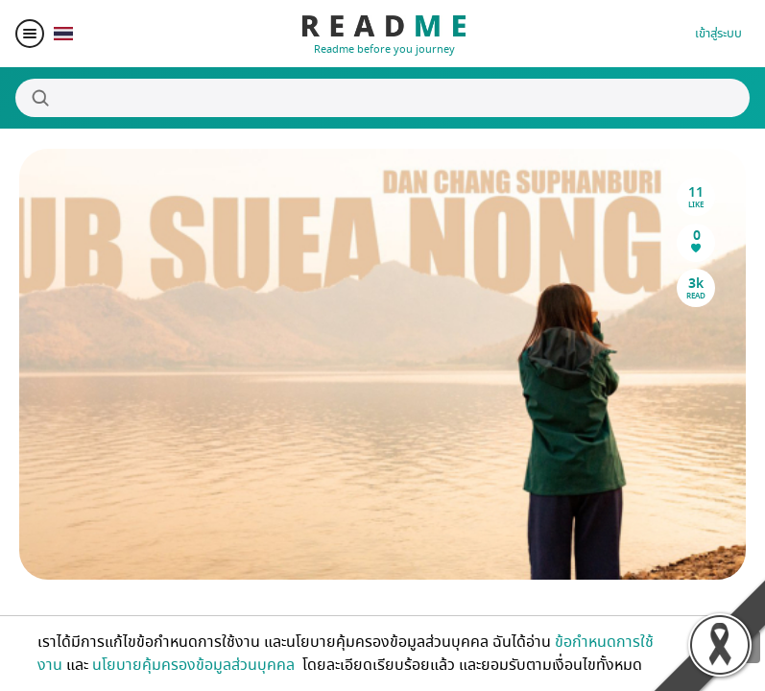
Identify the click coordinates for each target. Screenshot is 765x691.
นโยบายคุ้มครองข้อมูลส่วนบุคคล (195, 665)
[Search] (382, 98)
